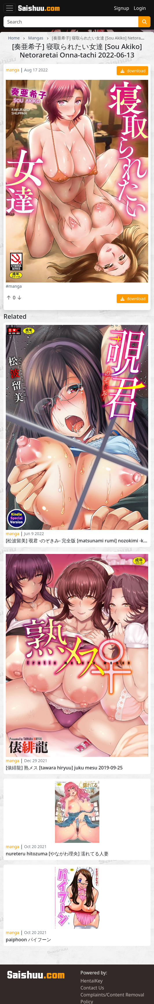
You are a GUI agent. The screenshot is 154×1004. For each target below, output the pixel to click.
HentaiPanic (20, 973)
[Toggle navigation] (9, 8)
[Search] (70, 21)
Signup (121, 8)
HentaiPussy (20, 966)
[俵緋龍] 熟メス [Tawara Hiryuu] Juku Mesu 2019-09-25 (64, 768)
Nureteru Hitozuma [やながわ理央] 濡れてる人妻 (57, 854)
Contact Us (92, 933)
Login (140, 8)
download (133, 70)
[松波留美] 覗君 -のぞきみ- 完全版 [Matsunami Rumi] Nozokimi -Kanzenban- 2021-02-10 (77, 541)
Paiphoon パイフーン (28, 885)
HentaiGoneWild (98, 966)
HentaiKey (91, 926)
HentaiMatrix (94, 973)
